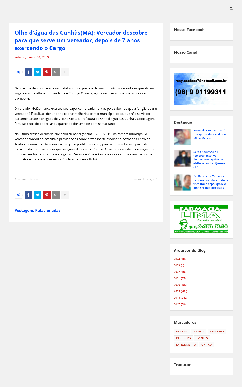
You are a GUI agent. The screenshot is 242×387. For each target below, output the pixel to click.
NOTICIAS (182, 331)
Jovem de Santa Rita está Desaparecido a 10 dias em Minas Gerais (210, 134)
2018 (180, 298)
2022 (180, 272)
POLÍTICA (198, 331)
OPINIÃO (206, 344)
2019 (180, 291)
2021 (180, 278)
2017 (180, 304)
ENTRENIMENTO (186, 344)
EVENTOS (202, 338)
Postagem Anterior (28, 179)
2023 (179, 265)
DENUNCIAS (183, 338)
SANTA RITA (217, 331)
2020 (180, 285)
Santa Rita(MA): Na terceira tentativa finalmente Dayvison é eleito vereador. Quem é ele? (209, 159)
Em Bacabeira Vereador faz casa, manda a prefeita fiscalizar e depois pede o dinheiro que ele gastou (210, 182)
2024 (180, 259)
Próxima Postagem (144, 179)
